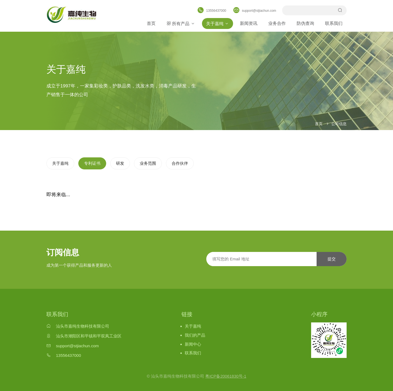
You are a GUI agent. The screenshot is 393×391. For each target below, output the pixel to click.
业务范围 (148, 163)
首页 (151, 23)
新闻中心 (193, 344)
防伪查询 (305, 23)
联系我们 (334, 23)
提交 (331, 259)
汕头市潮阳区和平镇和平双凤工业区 (88, 336)
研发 (120, 163)
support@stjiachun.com (77, 345)
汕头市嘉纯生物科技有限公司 (82, 326)
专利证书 (92, 163)
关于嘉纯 (217, 23)
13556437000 (68, 355)
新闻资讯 (248, 23)
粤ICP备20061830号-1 (225, 376)
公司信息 (339, 124)
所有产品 (180, 23)
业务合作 (277, 23)
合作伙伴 (180, 163)
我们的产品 (195, 335)
